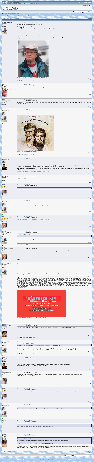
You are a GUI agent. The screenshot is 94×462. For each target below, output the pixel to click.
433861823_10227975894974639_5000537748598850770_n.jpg (26, 77)
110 (10, 18)
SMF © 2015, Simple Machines (50, 459)
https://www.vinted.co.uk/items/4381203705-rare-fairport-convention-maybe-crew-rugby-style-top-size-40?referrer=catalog (38, 205)
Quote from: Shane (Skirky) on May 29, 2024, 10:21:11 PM (25, 343)
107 (6, 18)
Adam (3, 184)
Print (90, 18)
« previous (87, 17)
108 (7, 18)
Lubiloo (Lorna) (5, 175)
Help (7, 13)
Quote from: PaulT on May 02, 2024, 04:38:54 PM (24, 234)
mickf (3, 84)
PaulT (3, 216)
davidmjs (4, 21)
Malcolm (4, 434)
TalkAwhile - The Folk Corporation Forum (8, 15)
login (11, 7)
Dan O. (3, 158)
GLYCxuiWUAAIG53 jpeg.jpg (21, 151)
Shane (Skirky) (5, 324)
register (14, 7)
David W (4, 99)
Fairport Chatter (28, 15)
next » (91, 17)
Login (13, 13)
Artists (17, 15)
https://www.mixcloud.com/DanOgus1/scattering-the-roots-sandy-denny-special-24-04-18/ (33, 171)
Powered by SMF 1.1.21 (42, 459)
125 (14, 18)
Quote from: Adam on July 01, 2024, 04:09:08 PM (24, 438)
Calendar (10, 13)
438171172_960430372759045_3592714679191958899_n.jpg (26, 317)
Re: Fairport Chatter (27, 84)
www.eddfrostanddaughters (76, 35)
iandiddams (4, 420)
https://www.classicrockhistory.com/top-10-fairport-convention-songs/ (51, 327)
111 (12, 18)
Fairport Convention (21, 15)
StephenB (4, 371)
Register (16, 13)
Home (4, 13)
